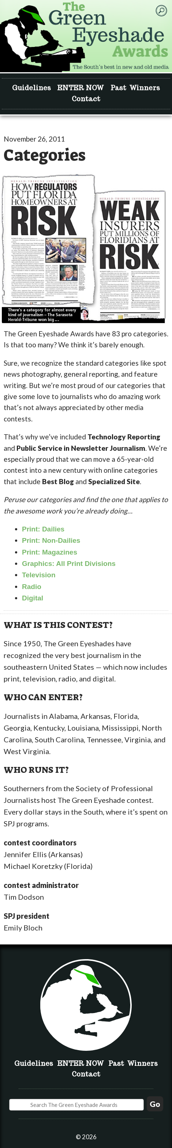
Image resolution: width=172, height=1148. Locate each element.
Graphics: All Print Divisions (69, 563)
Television (39, 575)
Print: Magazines (49, 552)
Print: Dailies (43, 529)
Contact (86, 99)
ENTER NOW (80, 88)
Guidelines (31, 88)
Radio (31, 587)
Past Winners (135, 88)
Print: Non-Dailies (51, 540)
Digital (32, 598)
